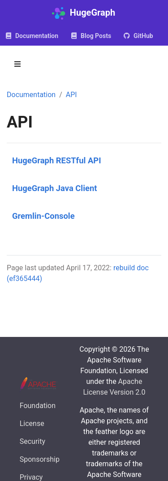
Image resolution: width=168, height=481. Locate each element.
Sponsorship (40, 459)
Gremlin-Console (43, 216)
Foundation (38, 405)
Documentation (31, 94)
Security (32, 441)
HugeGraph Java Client (54, 188)
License (32, 423)
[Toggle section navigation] (17, 64)
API (71, 94)
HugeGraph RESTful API (56, 160)
